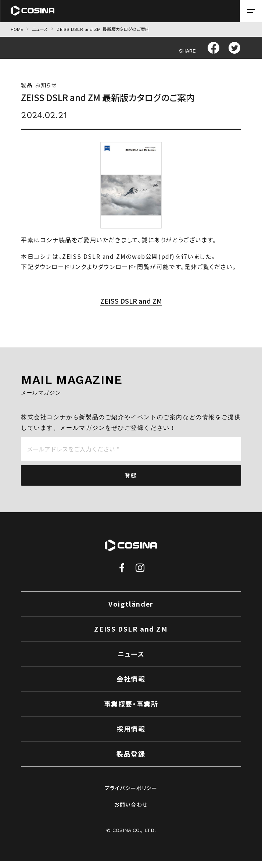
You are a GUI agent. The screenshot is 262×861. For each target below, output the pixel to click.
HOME (17, 29)
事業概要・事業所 (131, 703)
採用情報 (130, 728)
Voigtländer (131, 603)
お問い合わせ (131, 804)
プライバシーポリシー (131, 788)
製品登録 (130, 753)
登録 (131, 475)
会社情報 (130, 678)
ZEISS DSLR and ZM (131, 301)
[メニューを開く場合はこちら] (251, 11)
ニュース (40, 29)
